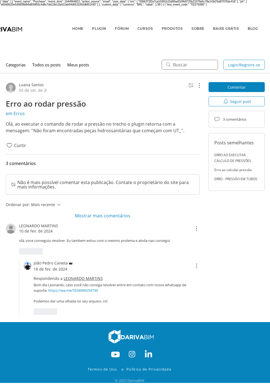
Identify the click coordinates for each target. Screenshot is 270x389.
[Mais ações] (196, 85)
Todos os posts (46, 64)
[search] (190, 65)
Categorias (16, 64)
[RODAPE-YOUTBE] (115, 354)
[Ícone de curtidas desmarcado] (9, 145)
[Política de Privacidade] (152, 369)
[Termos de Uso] (104, 369)
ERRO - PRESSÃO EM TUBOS (235, 179)
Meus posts (78, 64)
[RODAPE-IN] (148, 354)
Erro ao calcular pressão (233, 170)
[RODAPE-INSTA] (132, 354)
